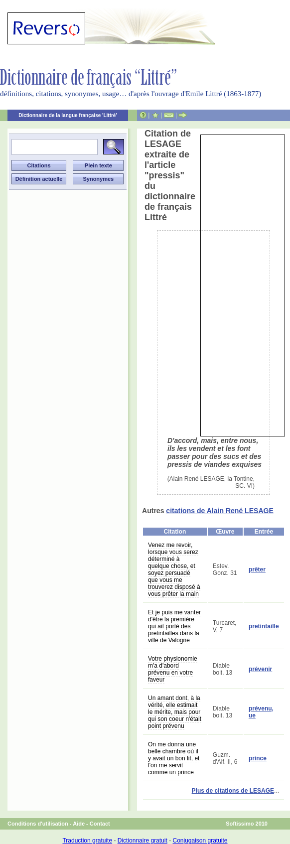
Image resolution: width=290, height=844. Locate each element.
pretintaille (264, 626)
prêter (257, 569)
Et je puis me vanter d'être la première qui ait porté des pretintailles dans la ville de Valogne (174, 626)
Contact (100, 824)
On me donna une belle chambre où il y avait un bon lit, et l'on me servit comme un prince (173, 758)
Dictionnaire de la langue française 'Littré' (67, 115)
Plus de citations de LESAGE (233, 790)
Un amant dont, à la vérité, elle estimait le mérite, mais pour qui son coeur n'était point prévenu (174, 712)
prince (258, 758)
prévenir (260, 669)
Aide (79, 824)
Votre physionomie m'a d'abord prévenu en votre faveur (172, 669)
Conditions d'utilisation (37, 824)
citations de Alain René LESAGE (219, 511)
